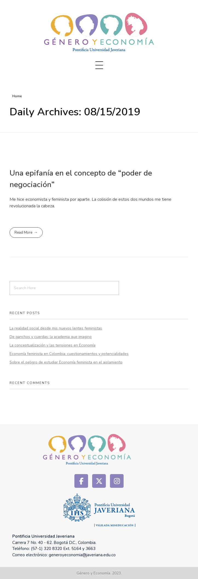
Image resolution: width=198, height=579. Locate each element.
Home (17, 96)
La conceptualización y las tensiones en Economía (52, 345)
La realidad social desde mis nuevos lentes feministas (56, 328)
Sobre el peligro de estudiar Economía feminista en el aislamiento (66, 362)
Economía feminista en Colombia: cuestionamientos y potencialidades (69, 353)
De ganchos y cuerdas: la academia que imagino (51, 336)
